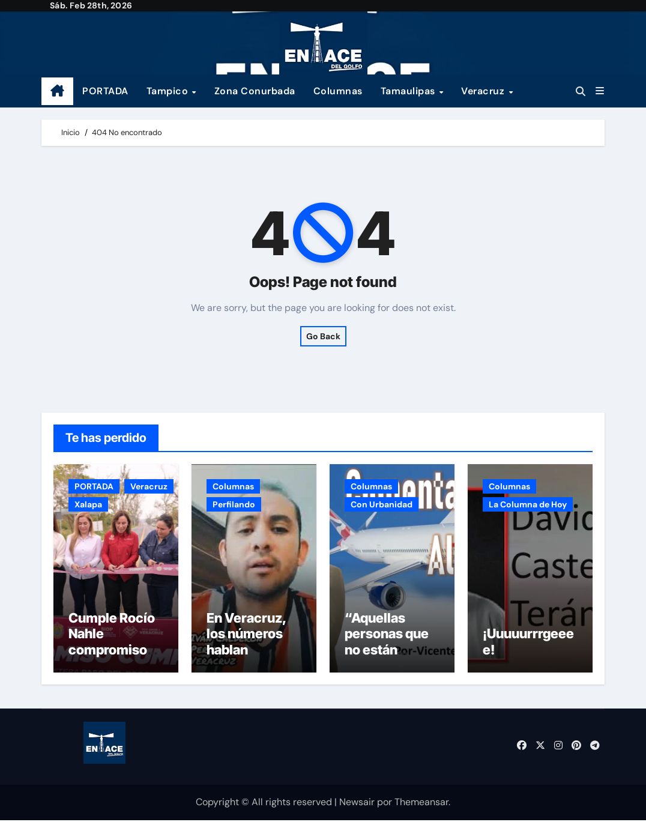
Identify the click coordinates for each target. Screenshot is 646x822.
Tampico (168, 91)
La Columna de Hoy (528, 504)
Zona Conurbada (254, 91)
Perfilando (234, 504)
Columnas (338, 91)
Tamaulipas (409, 91)
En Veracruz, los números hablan (246, 635)
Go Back (323, 336)
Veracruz (484, 91)
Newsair (357, 803)
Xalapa (88, 504)
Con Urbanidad (381, 504)
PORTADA (105, 91)
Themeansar (421, 803)
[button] (600, 91)
